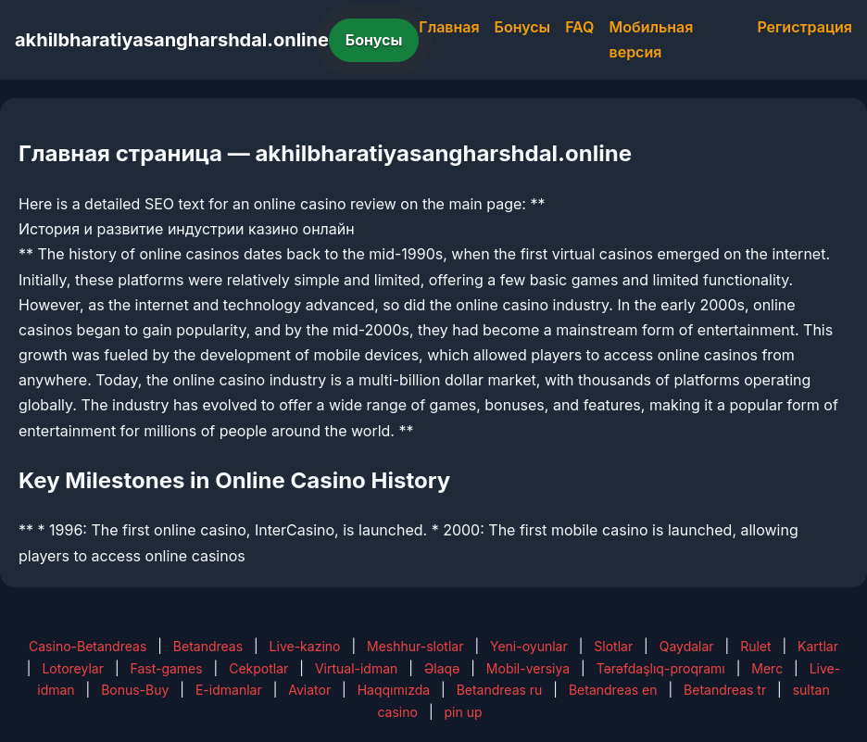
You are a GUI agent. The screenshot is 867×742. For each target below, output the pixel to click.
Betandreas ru (500, 690)
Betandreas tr (725, 690)
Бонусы (374, 40)
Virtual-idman (356, 668)
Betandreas (208, 646)
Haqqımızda (394, 690)
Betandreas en (613, 690)
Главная (449, 27)
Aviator (309, 690)
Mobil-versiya (528, 668)
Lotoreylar (73, 668)
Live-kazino (305, 646)
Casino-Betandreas (87, 646)
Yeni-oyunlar (529, 646)
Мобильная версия (651, 39)
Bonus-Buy (135, 690)
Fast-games (166, 668)
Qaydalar (687, 646)
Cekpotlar (258, 668)
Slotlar (613, 646)
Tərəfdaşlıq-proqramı (661, 668)
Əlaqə (441, 668)
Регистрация (804, 27)
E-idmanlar (228, 690)
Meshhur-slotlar (415, 646)
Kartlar (818, 646)
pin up (463, 712)
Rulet (755, 646)
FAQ (579, 27)
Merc (767, 668)
